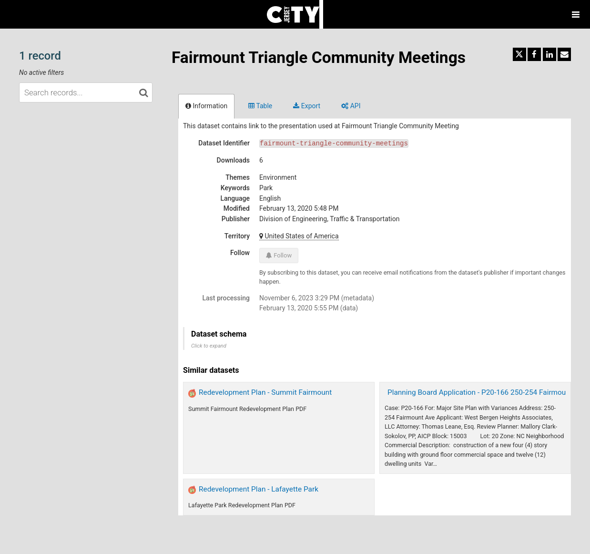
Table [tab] (260, 106)
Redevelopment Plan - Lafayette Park (258, 489)
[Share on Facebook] (534, 54)
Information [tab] (206, 106)
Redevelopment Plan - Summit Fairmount (265, 392)
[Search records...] (86, 92)
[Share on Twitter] (519, 54)
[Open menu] (575, 14)
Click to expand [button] (208, 346)
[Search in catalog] (143, 92)
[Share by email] (564, 54)
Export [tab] (306, 106)
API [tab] (350, 106)
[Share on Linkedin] (549, 54)
